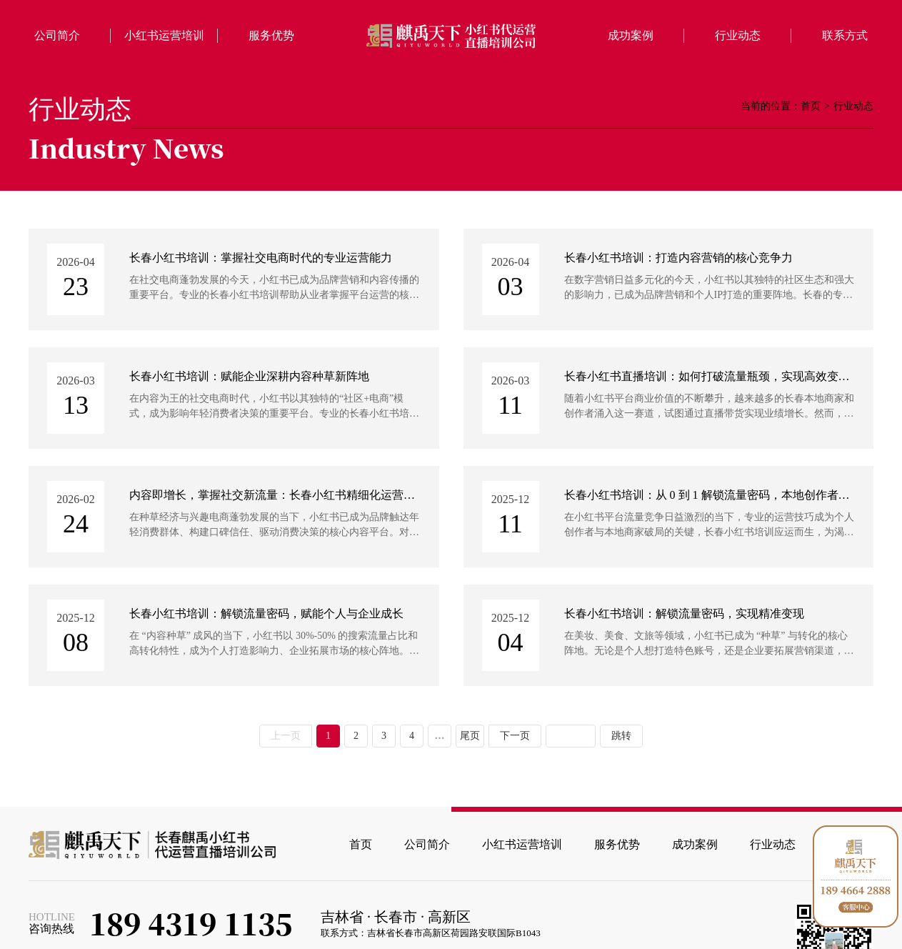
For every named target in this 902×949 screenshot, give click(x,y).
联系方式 (845, 35)
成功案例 (630, 35)
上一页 (286, 735)
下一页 (515, 735)
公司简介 (57, 35)
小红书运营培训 (164, 35)
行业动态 (738, 35)
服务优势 (271, 35)
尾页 (470, 735)
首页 (811, 106)
